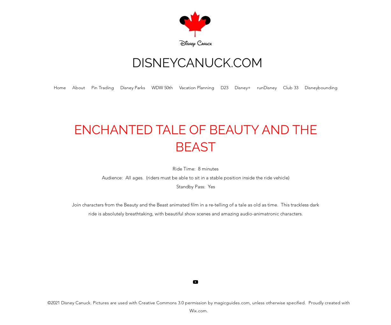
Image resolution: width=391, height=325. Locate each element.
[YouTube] (195, 282)
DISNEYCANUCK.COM (197, 62)
